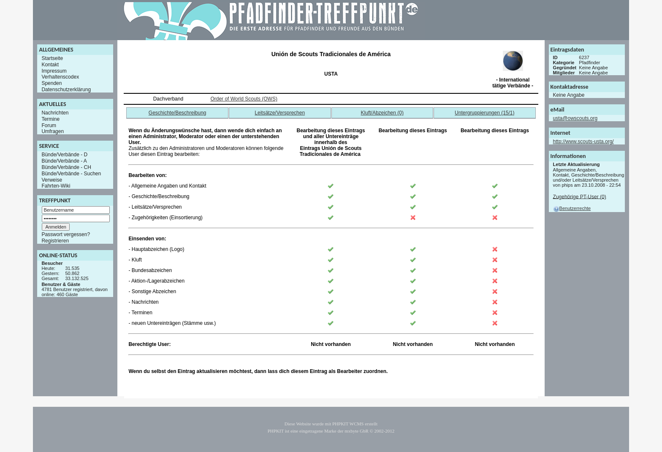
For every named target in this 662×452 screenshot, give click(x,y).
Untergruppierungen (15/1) (484, 113)
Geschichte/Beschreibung (177, 113)
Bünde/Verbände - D (64, 155)
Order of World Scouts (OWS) (243, 99)
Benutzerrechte (572, 208)
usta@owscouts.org (575, 118)
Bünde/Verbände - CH (66, 167)
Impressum (53, 71)
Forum (48, 125)
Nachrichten (54, 113)
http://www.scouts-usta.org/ (583, 141)
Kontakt (50, 65)
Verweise (51, 179)
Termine (50, 119)
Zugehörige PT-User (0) (579, 196)
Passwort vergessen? (65, 234)
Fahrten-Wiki (55, 186)
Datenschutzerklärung (66, 90)
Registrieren (55, 241)
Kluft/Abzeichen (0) (382, 113)
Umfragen (52, 131)
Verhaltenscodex (60, 77)
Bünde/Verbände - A (64, 161)
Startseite (52, 58)
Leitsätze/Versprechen (280, 113)
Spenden (51, 83)
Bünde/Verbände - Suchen (71, 174)
